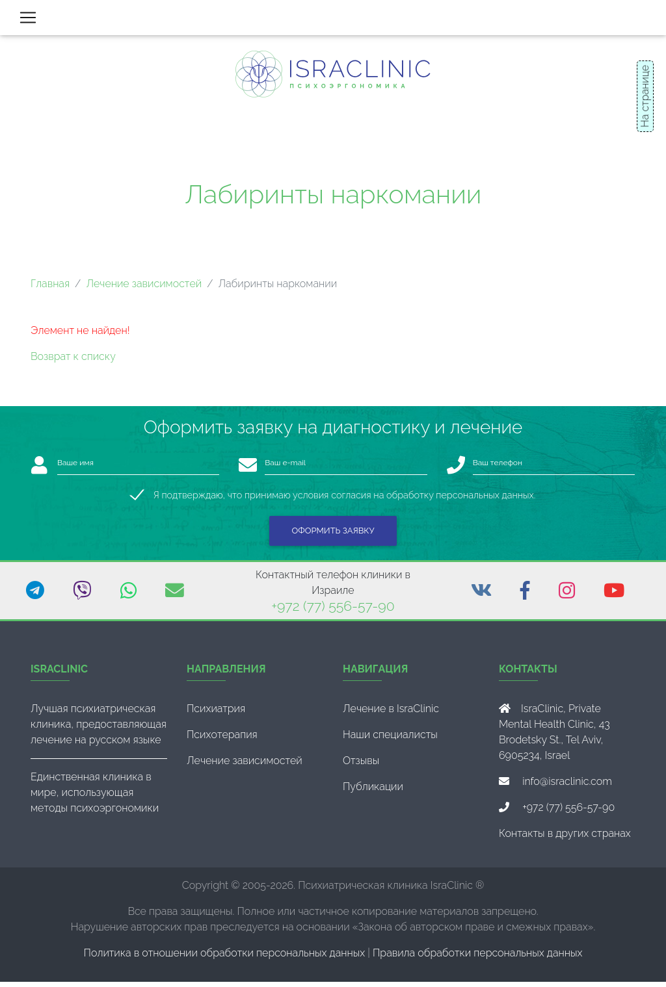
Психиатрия (216, 714)
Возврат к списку (73, 361)
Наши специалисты (390, 740)
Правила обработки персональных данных (477, 958)
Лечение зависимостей (144, 289)
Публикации (373, 792)
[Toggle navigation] (28, 20)
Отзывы (361, 766)
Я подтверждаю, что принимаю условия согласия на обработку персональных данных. (344, 500)
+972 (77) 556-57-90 (332, 611)
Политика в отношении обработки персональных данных (225, 958)
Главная (50, 289)
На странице (645, 96)
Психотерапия (222, 740)
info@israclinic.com (567, 786)
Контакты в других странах (565, 838)
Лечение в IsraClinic (391, 714)
